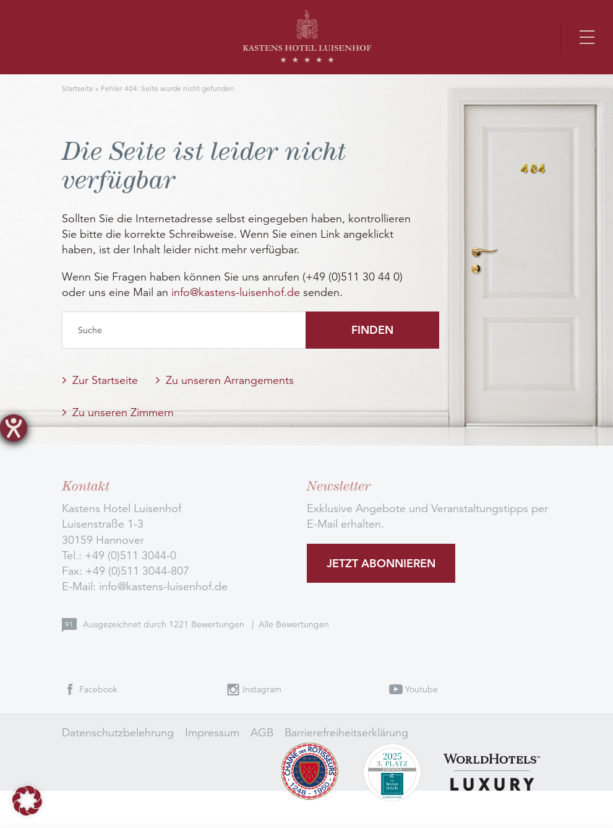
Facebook (98, 689)
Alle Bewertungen (294, 624)
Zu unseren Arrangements (230, 380)
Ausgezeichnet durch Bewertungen (165, 624)
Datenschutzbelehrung (118, 732)
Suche (90, 330)
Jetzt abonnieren (381, 563)
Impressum (212, 732)
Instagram (261, 689)
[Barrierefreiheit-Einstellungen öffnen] (13, 428)
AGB (262, 732)
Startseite (77, 88)
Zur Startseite (105, 380)
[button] (27, 801)
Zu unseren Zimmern (123, 412)
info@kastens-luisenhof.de (235, 292)
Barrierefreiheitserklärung (346, 732)
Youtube (421, 689)
